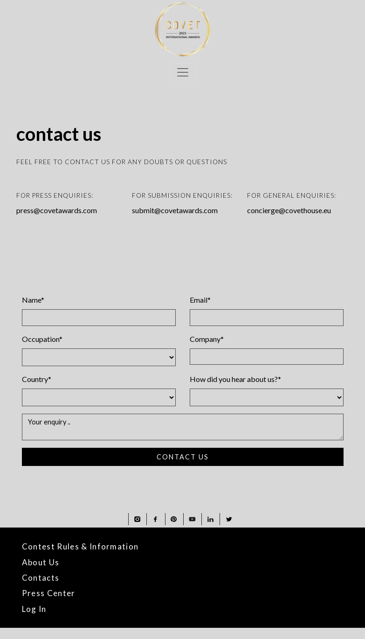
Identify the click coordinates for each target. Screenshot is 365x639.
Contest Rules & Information (80, 546)
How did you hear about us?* (235, 379)
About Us (41, 562)
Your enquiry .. (183, 427)
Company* (207, 338)
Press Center (49, 593)
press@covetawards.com (56, 210)
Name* (33, 299)
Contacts (41, 578)
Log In (34, 609)
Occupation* (42, 338)
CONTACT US (183, 457)
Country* (36, 379)
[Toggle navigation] (183, 72)
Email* (200, 299)
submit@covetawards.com (175, 210)
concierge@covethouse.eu (289, 210)
